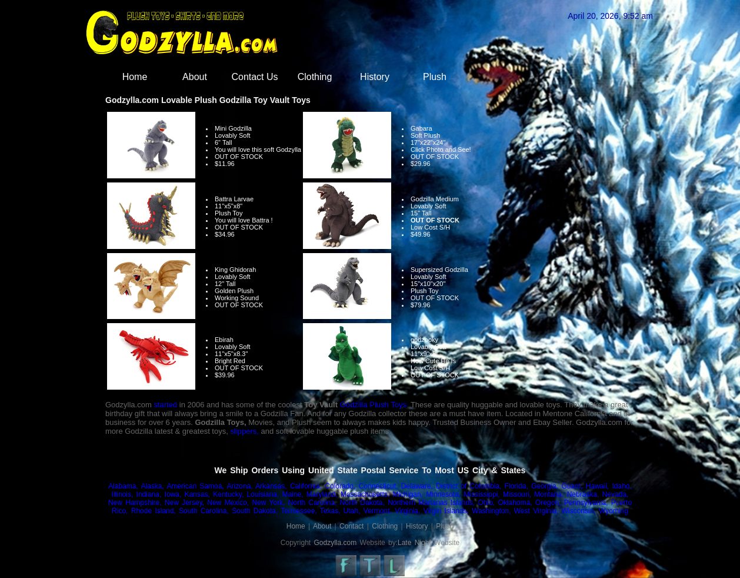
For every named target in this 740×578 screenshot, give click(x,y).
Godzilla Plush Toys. (374, 404)
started (165, 404)
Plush (434, 77)
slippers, (244, 431)
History (374, 77)
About (194, 77)
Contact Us (254, 77)
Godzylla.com (335, 543)
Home (135, 77)
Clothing (315, 77)
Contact (351, 526)
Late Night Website (428, 543)
